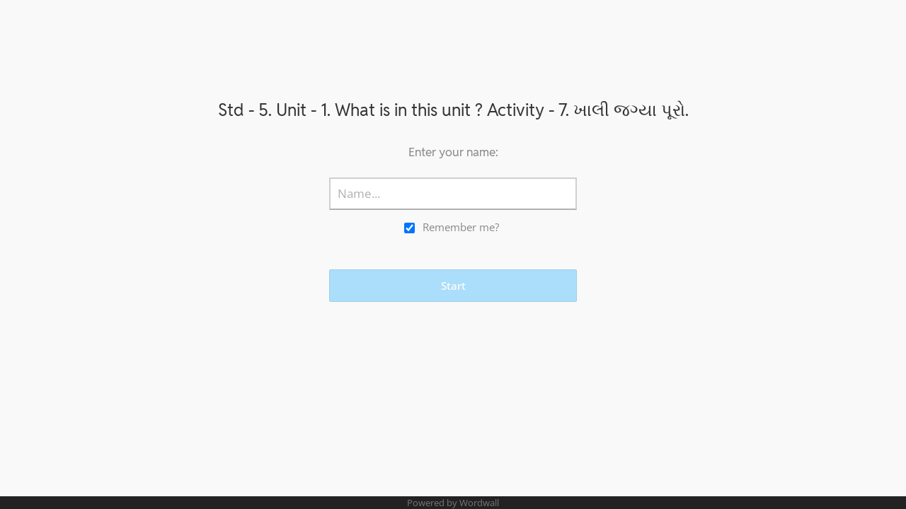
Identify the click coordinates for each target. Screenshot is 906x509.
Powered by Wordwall (453, 502)
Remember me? (461, 227)
